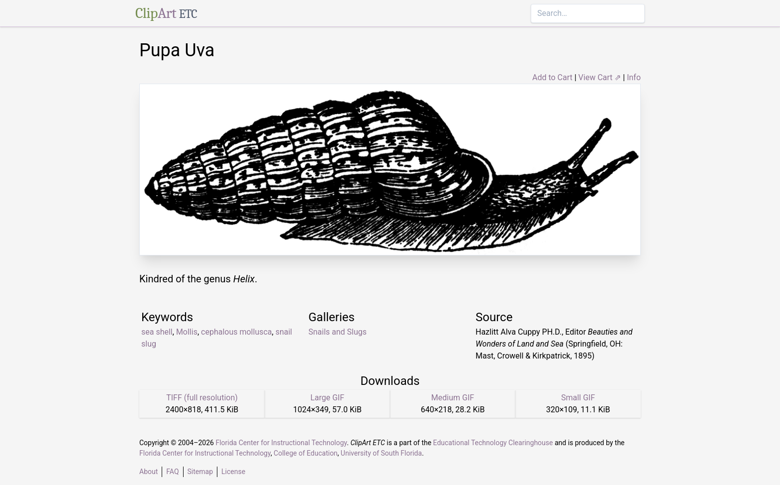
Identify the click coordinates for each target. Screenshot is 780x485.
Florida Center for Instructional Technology (281, 443)
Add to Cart (552, 77)
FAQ (172, 472)
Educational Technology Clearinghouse (493, 443)
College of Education (306, 453)
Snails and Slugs (337, 332)
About (148, 472)
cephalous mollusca (236, 332)
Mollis (186, 332)
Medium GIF (452, 397)
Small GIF (578, 397)
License (233, 472)
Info (634, 77)
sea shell (157, 332)
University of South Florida (381, 453)
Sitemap (200, 472)
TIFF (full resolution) (202, 397)
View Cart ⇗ (600, 77)
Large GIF (327, 397)
